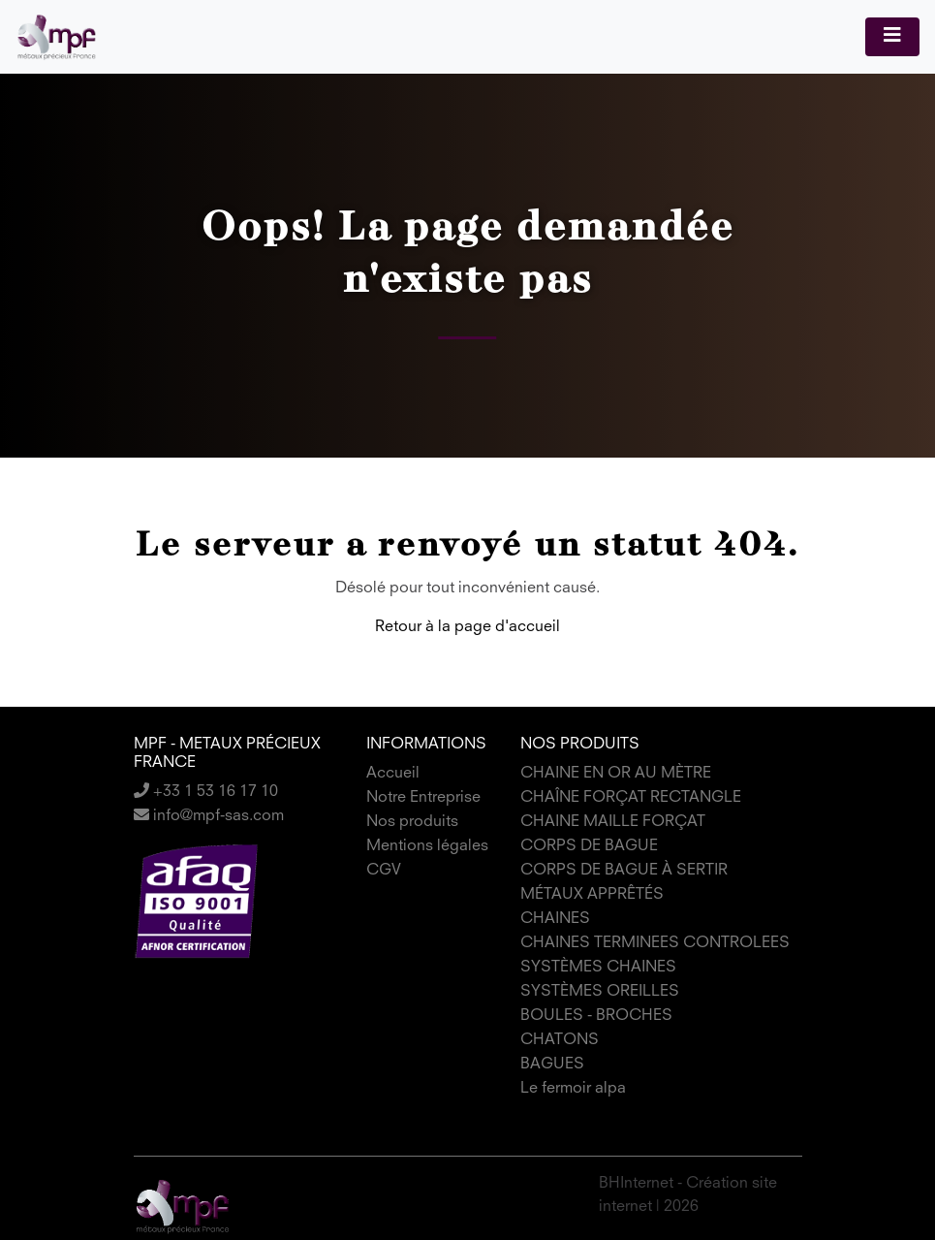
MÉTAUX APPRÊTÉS (592, 895)
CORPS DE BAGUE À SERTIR (624, 870)
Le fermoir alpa (573, 1089)
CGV (383, 870)
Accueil (393, 773)
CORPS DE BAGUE (589, 846)
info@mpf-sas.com (209, 816)
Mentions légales (427, 846)
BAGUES (552, 1064)
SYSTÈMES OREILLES (599, 992)
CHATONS (559, 1040)
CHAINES (555, 919)
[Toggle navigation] (892, 36)
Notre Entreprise (423, 798)
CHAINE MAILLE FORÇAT (612, 822)
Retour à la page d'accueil (467, 627)
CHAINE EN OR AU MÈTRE (615, 773)
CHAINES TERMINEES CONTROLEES (655, 943)
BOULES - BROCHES (596, 1016)
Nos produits (412, 822)
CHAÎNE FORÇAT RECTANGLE (630, 798)
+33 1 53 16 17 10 (206, 792)
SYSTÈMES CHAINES (598, 967)
